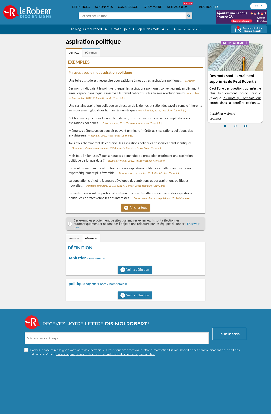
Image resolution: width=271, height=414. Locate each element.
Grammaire (153, 7)
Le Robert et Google (194, 410)
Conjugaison (128, 7)
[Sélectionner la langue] (258, 6)
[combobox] (132, 15)
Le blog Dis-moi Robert (84, 29)
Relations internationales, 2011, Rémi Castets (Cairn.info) (150, 173)
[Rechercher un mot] (189, 15)
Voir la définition (137, 270)
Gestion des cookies (160, 410)
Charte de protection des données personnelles (93, 410)
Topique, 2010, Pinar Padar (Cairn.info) (112, 135)
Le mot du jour (117, 29)
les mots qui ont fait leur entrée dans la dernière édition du (235, 103)
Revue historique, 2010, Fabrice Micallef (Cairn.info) (136, 160)
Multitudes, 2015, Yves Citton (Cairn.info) (163, 110)
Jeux (167, 29)
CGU (177, 410)
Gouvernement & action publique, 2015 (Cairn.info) (162, 198)
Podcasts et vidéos (190, 29)
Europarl (190, 80)
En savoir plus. (207, 404)
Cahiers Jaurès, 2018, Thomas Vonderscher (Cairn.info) (132, 123)
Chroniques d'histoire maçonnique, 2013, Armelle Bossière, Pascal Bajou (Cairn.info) (117, 148)
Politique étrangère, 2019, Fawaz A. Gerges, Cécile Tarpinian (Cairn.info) (125, 185)
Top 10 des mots (145, 29)
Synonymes (104, 7)
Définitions (81, 7)
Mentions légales (135, 410)
